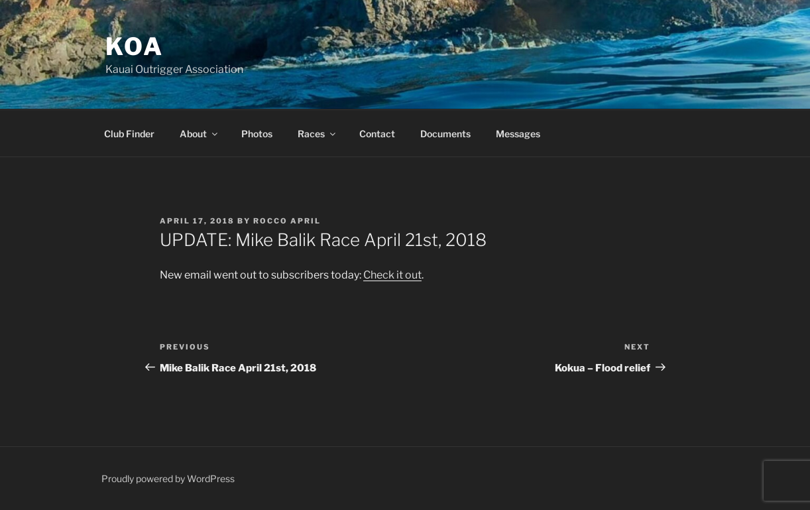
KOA (134, 46)
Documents (445, 133)
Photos (256, 133)
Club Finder (129, 133)
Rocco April (287, 220)
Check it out (392, 275)
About (199, 133)
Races (317, 133)
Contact (377, 133)
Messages (518, 133)
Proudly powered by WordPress (168, 478)
